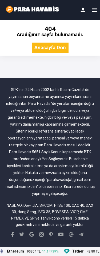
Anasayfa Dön (50, 47)
